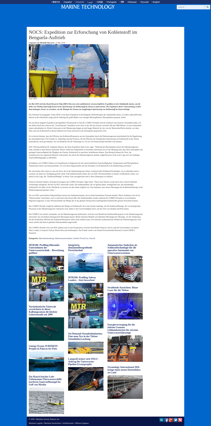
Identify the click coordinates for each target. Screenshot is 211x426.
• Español (67, 2)
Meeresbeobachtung (46, 238)
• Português (111, 2)
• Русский (144, 2)
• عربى (90, 2)
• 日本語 (99, 2)
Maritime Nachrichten (52, 423)
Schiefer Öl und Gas (80, 238)
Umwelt (92, 238)
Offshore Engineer (82, 423)
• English (156, 2)
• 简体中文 (55, 2)
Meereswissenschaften (63, 238)
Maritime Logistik (36, 423)
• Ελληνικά (132, 2)
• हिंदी (122, 2)
